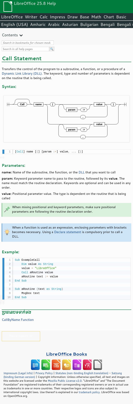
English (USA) (14, 24)
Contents (10, 35)
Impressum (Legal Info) (18, 372)
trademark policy (89, 391)
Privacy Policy (44, 372)
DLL (81, 172)
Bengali (107, 24)
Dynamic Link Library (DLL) (22, 73)
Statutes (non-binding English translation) (81, 372)
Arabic (54, 24)
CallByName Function (18, 319)
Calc (43, 17)
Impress (57, 17)
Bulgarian (89, 24)
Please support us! (21, 335)
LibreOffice (12, 17)
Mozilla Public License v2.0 (65, 380)
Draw (72, 17)
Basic (121, 17)
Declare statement (67, 231)
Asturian (70, 24)
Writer (31, 17)
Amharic (38, 24)
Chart (108, 17)
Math (96, 17)
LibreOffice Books (66, 353)
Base (84, 17)
